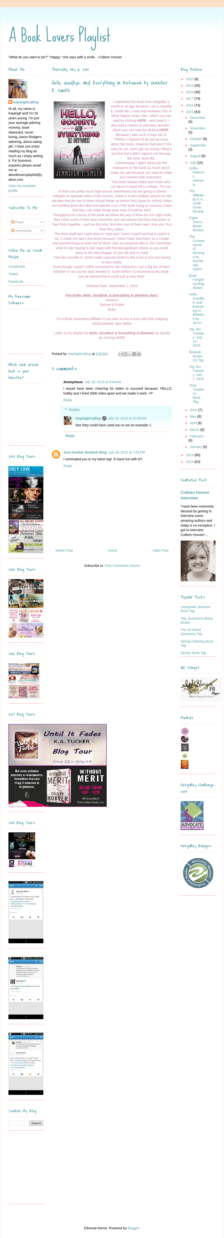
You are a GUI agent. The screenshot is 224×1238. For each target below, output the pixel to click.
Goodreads (16, 266)
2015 (190, 112)
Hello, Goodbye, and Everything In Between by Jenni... (196, 308)
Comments (21, 231)
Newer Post (64, 550)
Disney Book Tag (193, 653)
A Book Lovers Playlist (59, 35)
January (196, 447)
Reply (67, 400)
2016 (190, 105)
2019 (190, 85)
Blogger (133, 1228)
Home (112, 550)
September (198, 145)
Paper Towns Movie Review (196, 224)
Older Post (161, 550)
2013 (190, 462)
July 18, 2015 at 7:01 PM (126, 452)
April (194, 423)
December (197, 118)
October (196, 139)
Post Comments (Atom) (122, 566)
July (193, 163)
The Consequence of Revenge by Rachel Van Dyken (196, 253)
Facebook (15, 281)
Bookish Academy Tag (196, 356)
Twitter (13, 274)
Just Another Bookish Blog (85, 452)
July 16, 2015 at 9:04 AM (102, 382)
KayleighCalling (88, 418)
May (193, 416)
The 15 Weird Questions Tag (191, 632)
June (194, 410)
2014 (190, 455)
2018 (190, 92)
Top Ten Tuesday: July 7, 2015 (196, 373)
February (196, 436)
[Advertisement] (38, 1169)
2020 (190, 79)
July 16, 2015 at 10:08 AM (127, 418)
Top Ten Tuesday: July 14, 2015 (196, 337)
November (197, 128)
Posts (17, 222)
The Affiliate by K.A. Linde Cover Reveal (196, 201)
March (195, 430)
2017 (190, 98)
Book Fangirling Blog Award (196, 282)
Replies (74, 410)
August (195, 156)
